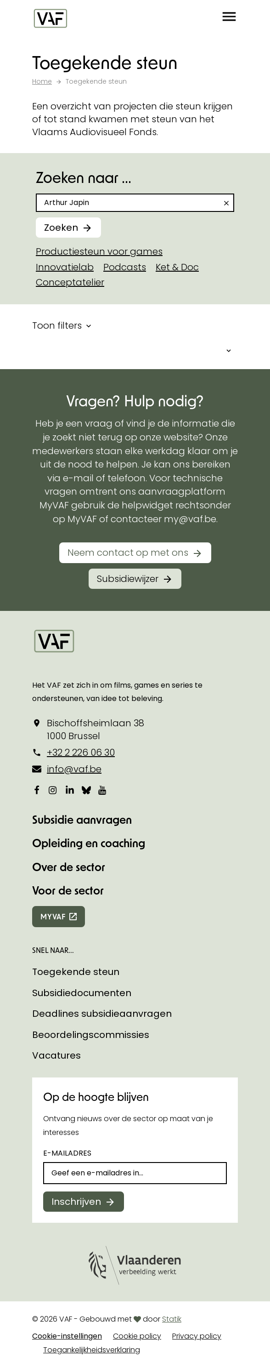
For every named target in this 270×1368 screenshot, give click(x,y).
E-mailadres (67, 1153)
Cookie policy (137, 1336)
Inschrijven (76, 1201)
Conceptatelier (70, 282)
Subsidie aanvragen (82, 819)
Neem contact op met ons (128, 552)
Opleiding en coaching (88, 842)
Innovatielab (65, 267)
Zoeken (61, 227)
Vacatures (56, 1055)
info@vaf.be (74, 769)
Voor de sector (68, 890)
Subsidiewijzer (127, 578)
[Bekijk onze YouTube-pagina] (102, 790)
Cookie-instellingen (67, 1336)
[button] (229, 18)
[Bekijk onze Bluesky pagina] (86, 790)
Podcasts (124, 267)
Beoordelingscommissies (90, 1034)
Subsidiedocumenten (81, 992)
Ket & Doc (177, 267)
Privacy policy (196, 1336)
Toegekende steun (75, 971)
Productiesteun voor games (99, 251)
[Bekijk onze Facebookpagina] (36, 790)
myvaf (53, 916)
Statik (171, 1319)
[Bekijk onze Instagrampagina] (53, 790)
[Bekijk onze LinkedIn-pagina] (69, 790)
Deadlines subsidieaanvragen (102, 1013)
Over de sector (68, 866)
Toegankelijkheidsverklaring (91, 1350)
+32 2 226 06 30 (81, 752)
